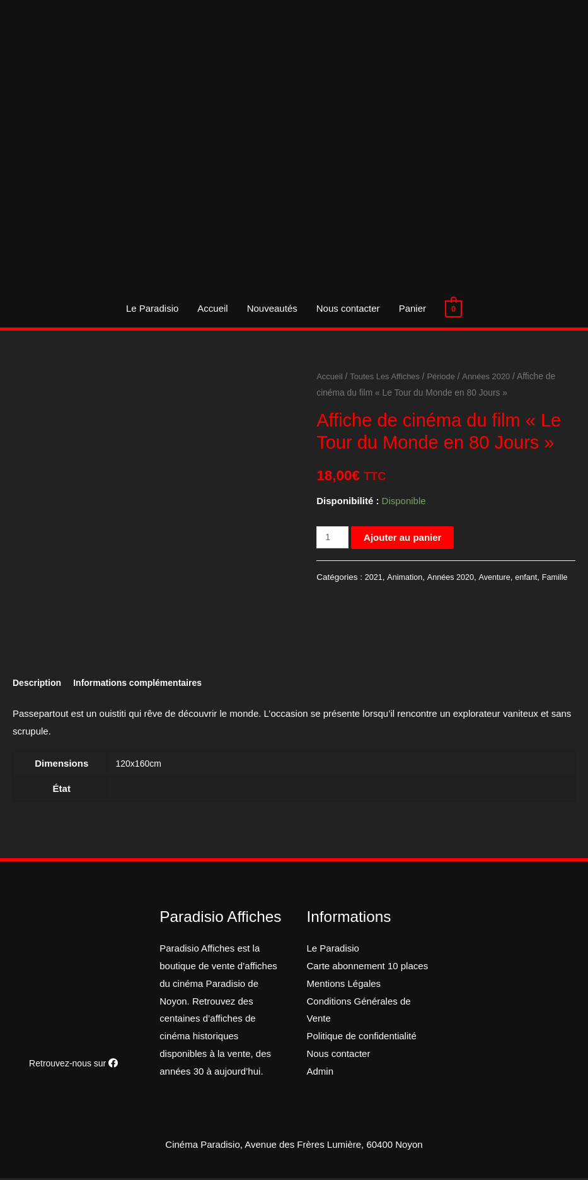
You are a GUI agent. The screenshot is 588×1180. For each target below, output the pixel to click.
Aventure (502, 577)
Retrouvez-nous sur (73, 1064)
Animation (407, 577)
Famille (330, 593)
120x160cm (140, 765)
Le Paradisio (152, 308)
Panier (412, 308)
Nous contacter (348, 308)
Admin (320, 1073)
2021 (374, 577)
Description (39, 683)
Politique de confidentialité (362, 1037)
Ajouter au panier (405, 537)
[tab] (39, 683)
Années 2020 (495, 376)
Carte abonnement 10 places (368, 967)
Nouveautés (272, 308)
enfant (535, 577)
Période (449, 376)
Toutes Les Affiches (389, 376)
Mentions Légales (344, 985)
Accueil (212, 308)
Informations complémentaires (145, 683)
